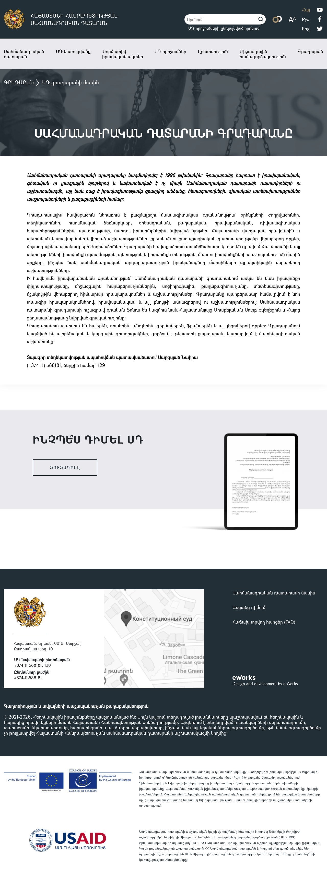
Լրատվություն (213, 51)
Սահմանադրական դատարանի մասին (273, 593)
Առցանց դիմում (248, 607)
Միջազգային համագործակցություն (263, 54)
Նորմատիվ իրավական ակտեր (122, 54)
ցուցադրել (65, 467)
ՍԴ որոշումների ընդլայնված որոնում (224, 28)
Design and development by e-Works (265, 683)
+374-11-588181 (28, 665)
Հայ (306, 10)
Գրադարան (310, 51)
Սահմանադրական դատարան (24, 54)
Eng (306, 29)
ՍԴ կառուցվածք (73, 51)
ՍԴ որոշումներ (170, 51)
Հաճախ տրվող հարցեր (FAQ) (263, 622)
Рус (305, 19)
